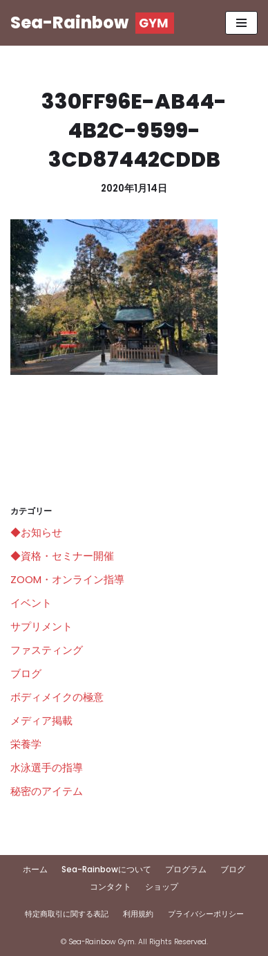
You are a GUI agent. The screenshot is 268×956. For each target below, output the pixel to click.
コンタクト (110, 886)
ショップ (161, 886)
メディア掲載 (41, 720)
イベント (31, 603)
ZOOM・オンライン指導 (67, 579)
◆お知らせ (36, 532)
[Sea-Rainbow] (92, 23)
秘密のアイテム (46, 791)
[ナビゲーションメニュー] (241, 23)
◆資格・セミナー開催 (62, 556)
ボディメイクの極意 (57, 697)
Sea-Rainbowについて (106, 869)
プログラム (186, 869)
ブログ (25, 673)
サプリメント (41, 626)
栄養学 (25, 744)
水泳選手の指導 (46, 767)
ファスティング (46, 650)
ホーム (35, 869)
